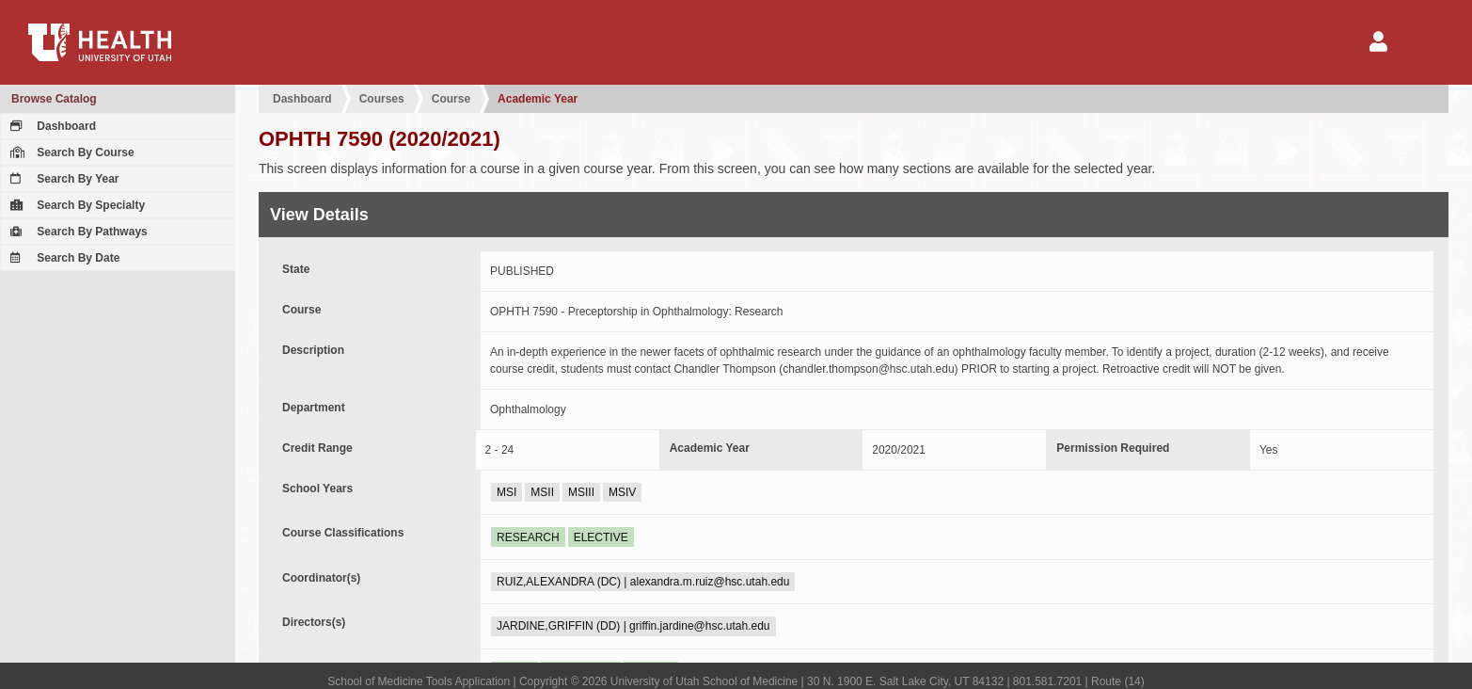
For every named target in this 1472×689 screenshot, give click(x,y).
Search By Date (62, 257)
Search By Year (62, 178)
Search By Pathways (77, 231)
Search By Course (70, 152)
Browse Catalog (54, 98)
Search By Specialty (75, 205)
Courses (381, 98)
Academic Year (538, 98)
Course (451, 98)
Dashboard (51, 126)
